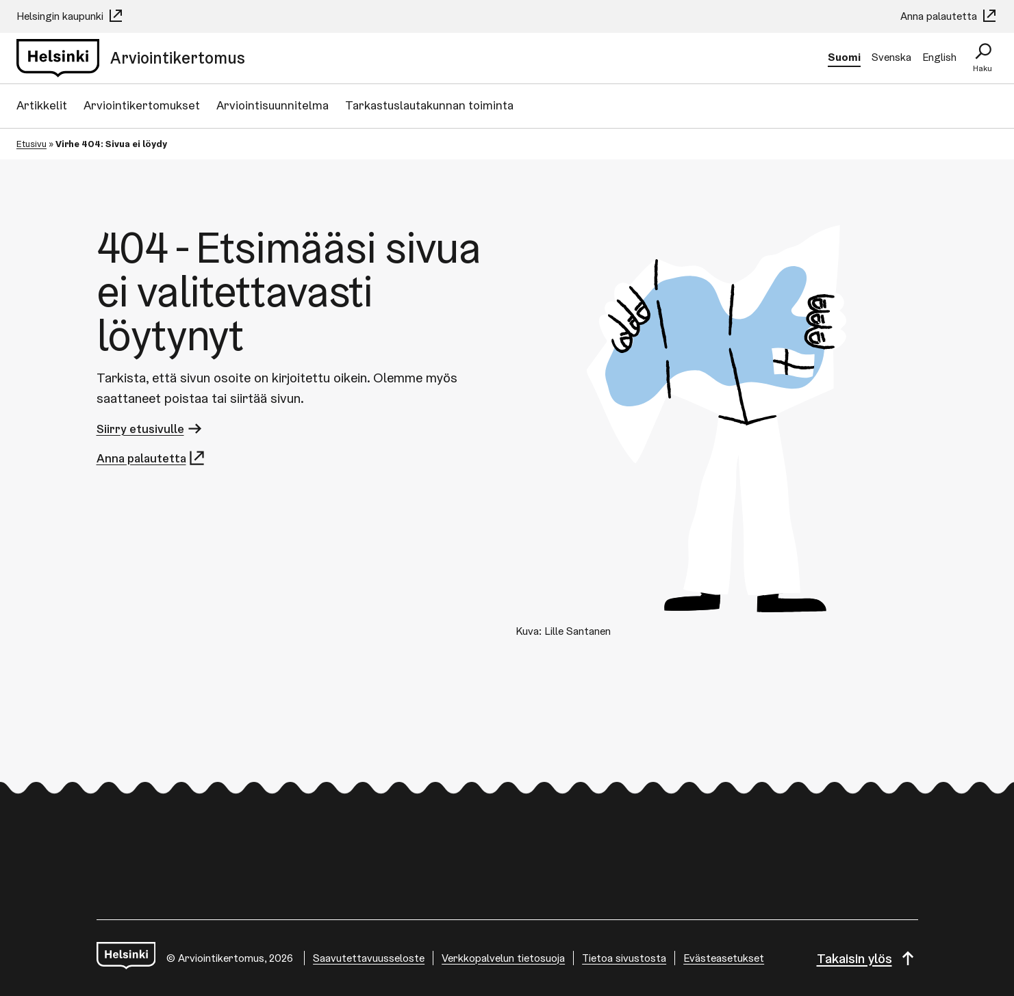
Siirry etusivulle (150, 428)
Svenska (891, 57)
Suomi (844, 57)
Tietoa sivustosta (624, 958)
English (939, 57)
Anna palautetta (949, 16)
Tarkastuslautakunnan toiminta (429, 105)
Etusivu (31, 143)
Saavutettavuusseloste (368, 958)
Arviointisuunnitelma (272, 105)
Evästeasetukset (723, 958)
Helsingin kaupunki (70, 16)
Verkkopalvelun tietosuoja (503, 958)
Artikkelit (41, 105)
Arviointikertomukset (142, 105)
